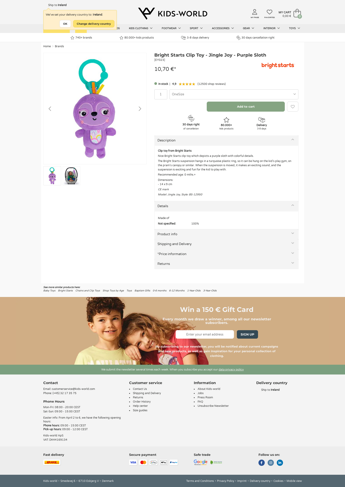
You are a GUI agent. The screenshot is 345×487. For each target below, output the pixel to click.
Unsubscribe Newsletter (213, 405)
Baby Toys (49, 290)
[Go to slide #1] (52, 175)
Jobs (201, 393)
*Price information (171, 254)
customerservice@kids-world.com (73, 389)
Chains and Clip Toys (87, 290)
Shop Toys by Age (113, 290)
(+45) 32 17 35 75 (64, 393)
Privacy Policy (225, 481)
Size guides (140, 410)
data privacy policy (231, 369)
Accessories (223, 28)
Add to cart (246, 106)
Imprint (242, 481)
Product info (167, 234)
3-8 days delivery (195, 38)
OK (65, 23)
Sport (196, 28)
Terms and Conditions (200, 481)
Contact (50, 383)
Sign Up (247, 334)
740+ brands (81, 37)
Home (47, 46)
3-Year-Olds (210, 290)
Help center (140, 405)
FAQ (200, 401)
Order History (142, 401)
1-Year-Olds (193, 290)
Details (162, 206)
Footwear (171, 28)
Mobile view (294, 481)
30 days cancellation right (255, 37)
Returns (163, 264)
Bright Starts (65, 290)
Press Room (205, 397)
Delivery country (260, 481)
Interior (271, 28)
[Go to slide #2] (71, 175)
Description (166, 140)
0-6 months (159, 290)
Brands (59, 46)
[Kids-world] (172, 14)
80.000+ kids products (137, 37)
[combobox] (234, 94)
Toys (294, 28)
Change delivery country (94, 23)
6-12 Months (176, 290)
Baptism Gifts (142, 290)
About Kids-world (209, 389)
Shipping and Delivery (174, 244)
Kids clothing (141, 28)
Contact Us (140, 389)
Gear (248, 28)
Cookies (278, 481)
